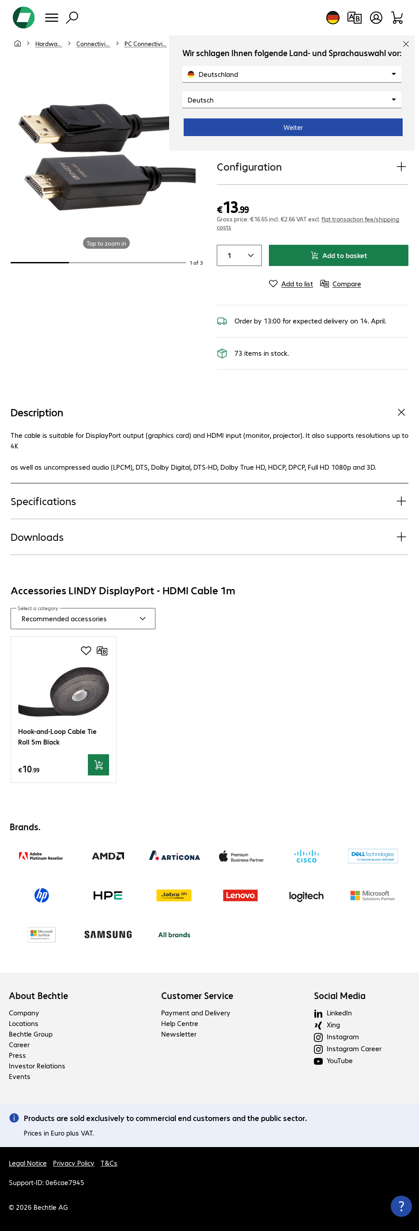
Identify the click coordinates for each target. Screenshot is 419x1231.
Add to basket (338, 255)
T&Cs (109, 1162)
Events (19, 1076)
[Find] (72, 17)
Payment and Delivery (195, 1012)
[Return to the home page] (24, 17)
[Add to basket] (98, 764)
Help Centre (179, 1023)
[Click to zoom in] (107, 153)
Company (24, 1012)
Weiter (293, 127)
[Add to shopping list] (86, 651)
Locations (23, 1023)
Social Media (340, 995)
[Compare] (340, 284)
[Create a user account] (376, 18)
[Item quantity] (227, 255)
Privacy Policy (73, 1162)
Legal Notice (28, 1162)
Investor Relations (37, 1065)
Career (19, 1044)
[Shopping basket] (398, 17)
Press (17, 1055)
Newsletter (178, 1033)
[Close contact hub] (401, 1206)
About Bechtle (38, 995)
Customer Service (197, 995)
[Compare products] (354, 17)
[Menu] (51, 17)
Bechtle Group (31, 1033)
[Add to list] (291, 284)
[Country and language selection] (333, 17)
